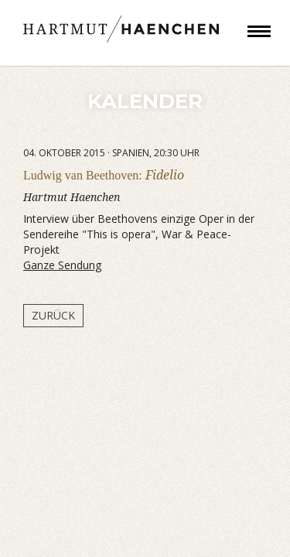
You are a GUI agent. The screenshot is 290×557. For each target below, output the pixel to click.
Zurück (53, 315)
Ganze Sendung (62, 265)
